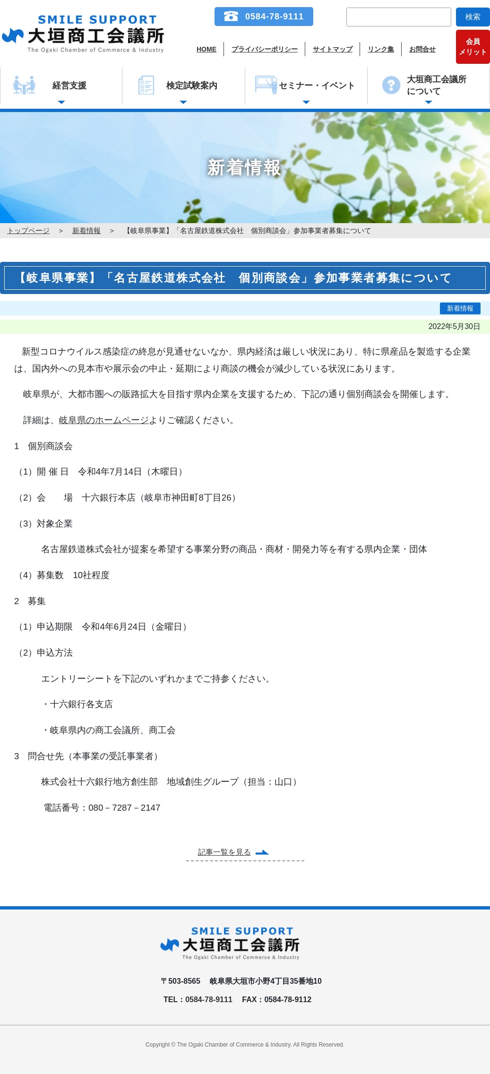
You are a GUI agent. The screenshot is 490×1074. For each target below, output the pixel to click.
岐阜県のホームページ (104, 420)
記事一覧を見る (224, 852)
